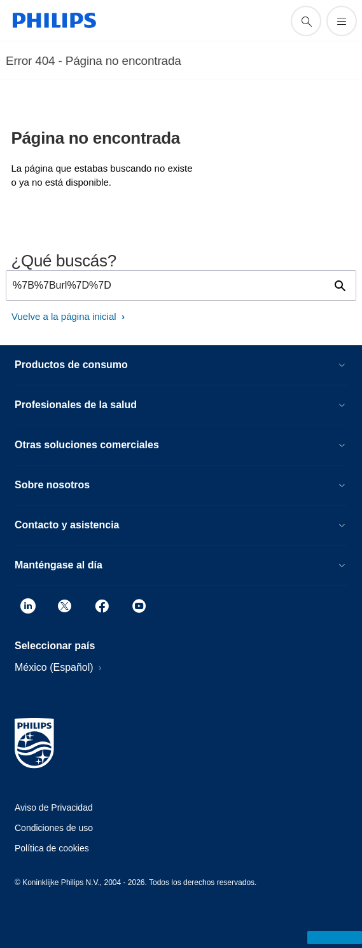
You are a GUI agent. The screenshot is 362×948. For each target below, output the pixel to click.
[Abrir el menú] (341, 21)
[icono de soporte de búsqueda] (306, 21)
